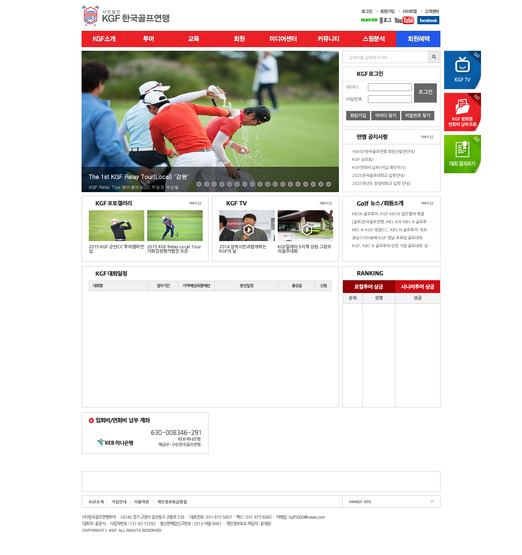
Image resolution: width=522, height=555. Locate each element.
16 (313, 184)
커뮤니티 (329, 39)
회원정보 (239, 39)
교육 (194, 39)
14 (298, 184)
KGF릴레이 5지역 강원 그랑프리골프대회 (305, 231)
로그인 (425, 92)
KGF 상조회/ (363, 160)
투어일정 (149, 39)
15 (305, 184)
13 (290, 184)
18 (328, 184)
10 (267, 184)
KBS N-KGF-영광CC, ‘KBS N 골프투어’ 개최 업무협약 (397, 230)
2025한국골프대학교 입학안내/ (378, 176)
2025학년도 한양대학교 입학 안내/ (381, 184)
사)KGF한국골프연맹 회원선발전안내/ (383, 152)
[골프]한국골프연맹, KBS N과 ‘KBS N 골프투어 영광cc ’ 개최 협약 (406, 222)
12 (282, 184)
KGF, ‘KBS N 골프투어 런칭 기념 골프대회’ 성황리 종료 (397, 246)
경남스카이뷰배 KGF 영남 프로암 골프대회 (387, 238)
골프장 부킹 (418, 39)
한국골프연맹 (127, 15)
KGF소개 (104, 39)
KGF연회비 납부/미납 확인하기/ (379, 168)
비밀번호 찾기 (417, 115)
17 (320, 184)
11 (275, 184)
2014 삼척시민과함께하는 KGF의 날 (247, 231)
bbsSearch (434, 57)
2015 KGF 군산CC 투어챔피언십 (116, 231)
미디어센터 (284, 39)
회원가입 (358, 115)
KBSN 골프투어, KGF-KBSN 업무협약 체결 (388, 214)
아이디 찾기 (385, 115)
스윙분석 (374, 39)
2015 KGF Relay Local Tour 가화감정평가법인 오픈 (175, 231)
